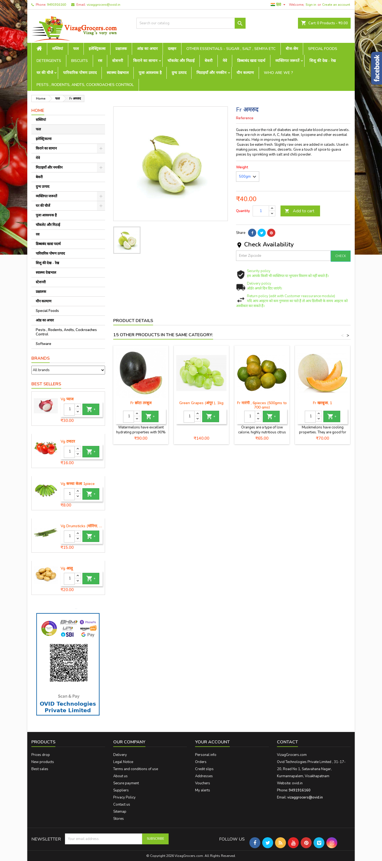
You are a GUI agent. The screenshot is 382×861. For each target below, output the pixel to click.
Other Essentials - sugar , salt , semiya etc (231, 48)
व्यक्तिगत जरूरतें (287, 60)
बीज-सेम (292, 48)
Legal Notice (123, 761)
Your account (212, 742)
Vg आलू (67, 568)
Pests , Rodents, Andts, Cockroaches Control (85, 84)
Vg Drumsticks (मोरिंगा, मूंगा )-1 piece (82, 526)
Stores (118, 818)
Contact (287, 742)
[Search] (191, 23)
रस (100, 60)
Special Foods (322, 48)
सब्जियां (57, 48)
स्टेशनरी (117, 60)
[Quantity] (69, 410)
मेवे (225, 60)
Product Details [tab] (133, 321)
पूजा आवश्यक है (150, 72)
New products (42, 761)
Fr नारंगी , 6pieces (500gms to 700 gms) (262, 405)
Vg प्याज (67, 399)
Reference (244, 118)
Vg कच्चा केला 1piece (78, 484)
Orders (201, 761)
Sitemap (119, 811)
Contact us (121, 804)
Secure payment (126, 783)
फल (76, 48)
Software (43, 343)
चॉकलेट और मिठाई (181, 60)
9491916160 (56, 4)
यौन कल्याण (245, 72)
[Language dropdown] (279, 4)
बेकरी (209, 60)
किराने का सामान (145, 60)
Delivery (120, 754)
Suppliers (121, 790)
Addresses (204, 776)
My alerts (202, 790)
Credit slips (204, 769)
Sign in (311, 4)
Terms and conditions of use (135, 769)
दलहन (172, 48)
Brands (40, 358)
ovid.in (297, 783)
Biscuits (79, 60)
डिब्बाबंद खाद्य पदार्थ (251, 60)
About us (120, 776)
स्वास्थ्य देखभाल (118, 72)
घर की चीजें (45, 72)
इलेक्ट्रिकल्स (97, 48)
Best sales (39, 769)
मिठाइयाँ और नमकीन (211, 72)
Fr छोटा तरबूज (140, 403)
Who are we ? (278, 72)
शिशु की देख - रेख (322, 60)
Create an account (336, 4)
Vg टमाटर (68, 441)
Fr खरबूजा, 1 (322, 403)
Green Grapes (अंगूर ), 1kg (201, 403)
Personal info (205, 754)
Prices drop (40, 754)
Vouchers (202, 783)
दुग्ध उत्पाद (179, 72)
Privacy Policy (124, 797)
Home (37, 111)
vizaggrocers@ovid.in (103, 4)
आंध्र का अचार (147, 48)
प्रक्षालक (121, 48)
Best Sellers (46, 384)
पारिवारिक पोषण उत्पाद (80, 72)
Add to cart (299, 211)
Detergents (49, 60)
